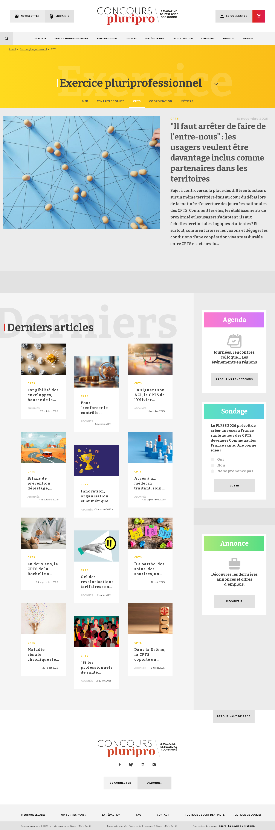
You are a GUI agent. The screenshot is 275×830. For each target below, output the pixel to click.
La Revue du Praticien (241, 826)
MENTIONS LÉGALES (33, 814)
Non (221, 465)
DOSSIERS (131, 38)
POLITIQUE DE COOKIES (247, 814)
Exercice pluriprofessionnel (33, 49)
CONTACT (163, 814)
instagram (154, 764)
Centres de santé (110, 101)
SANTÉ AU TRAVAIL (154, 38)
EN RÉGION (40, 38)
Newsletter (30, 16)
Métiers (187, 101)
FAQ (138, 814)
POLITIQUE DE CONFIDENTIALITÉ (205, 814)
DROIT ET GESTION (183, 38)
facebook (120, 764)
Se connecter (237, 16)
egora (222, 826)
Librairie (62, 16)
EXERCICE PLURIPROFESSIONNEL (71, 38)
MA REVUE (248, 38)
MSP (85, 101)
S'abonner (258, 16)
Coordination (160, 101)
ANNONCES (228, 38)
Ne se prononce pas (235, 471)
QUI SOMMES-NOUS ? (73, 814)
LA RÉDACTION (111, 814)
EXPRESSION (207, 38)
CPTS (137, 101)
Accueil (12, 49)
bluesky (131, 764)
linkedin (142, 764)
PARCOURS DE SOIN (107, 38)
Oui (220, 459)
